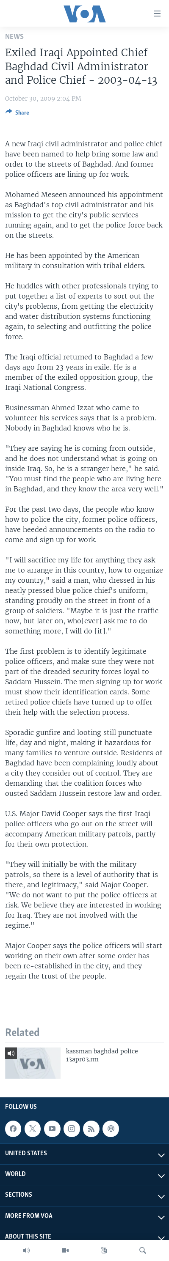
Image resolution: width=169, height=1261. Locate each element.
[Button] (17, 114)
